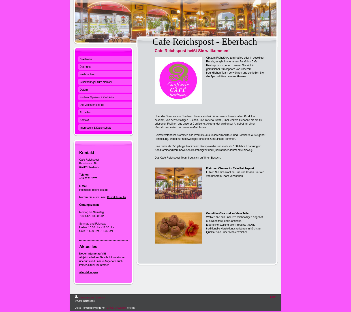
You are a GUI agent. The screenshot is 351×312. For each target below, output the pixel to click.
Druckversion (84, 297)
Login (273, 296)
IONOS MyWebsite (116, 307)
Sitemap (100, 297)
